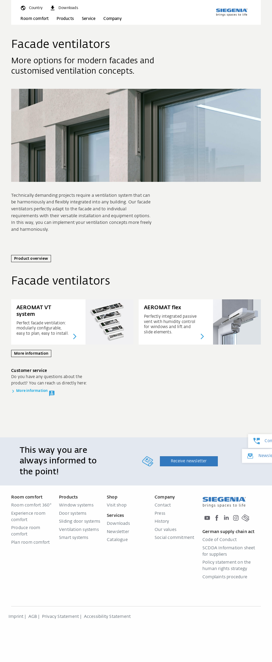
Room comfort (34, 19)
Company (112, 19)
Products (65, 19)
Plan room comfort (30, 543)
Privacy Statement (60, 617)
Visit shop (116, 505)
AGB (32, 617)
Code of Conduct (219, 540)
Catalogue (117, 540)
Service (88, 19)
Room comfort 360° (31, 505)
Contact (163, 505)
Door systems (72, 514)
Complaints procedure (224, 577)
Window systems (76, 505)
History (162, 521)
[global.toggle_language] (31, 8)
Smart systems (73, 538)
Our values (165, 530)
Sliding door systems (79, 521)
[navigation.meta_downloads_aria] (64, 8)
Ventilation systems (79, 530)
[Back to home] (231, 12)
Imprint (15, 617)
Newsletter (118, 532)
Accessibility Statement (107, 617)
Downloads (118, 524)
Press (160, 514)
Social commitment (174, 538)
